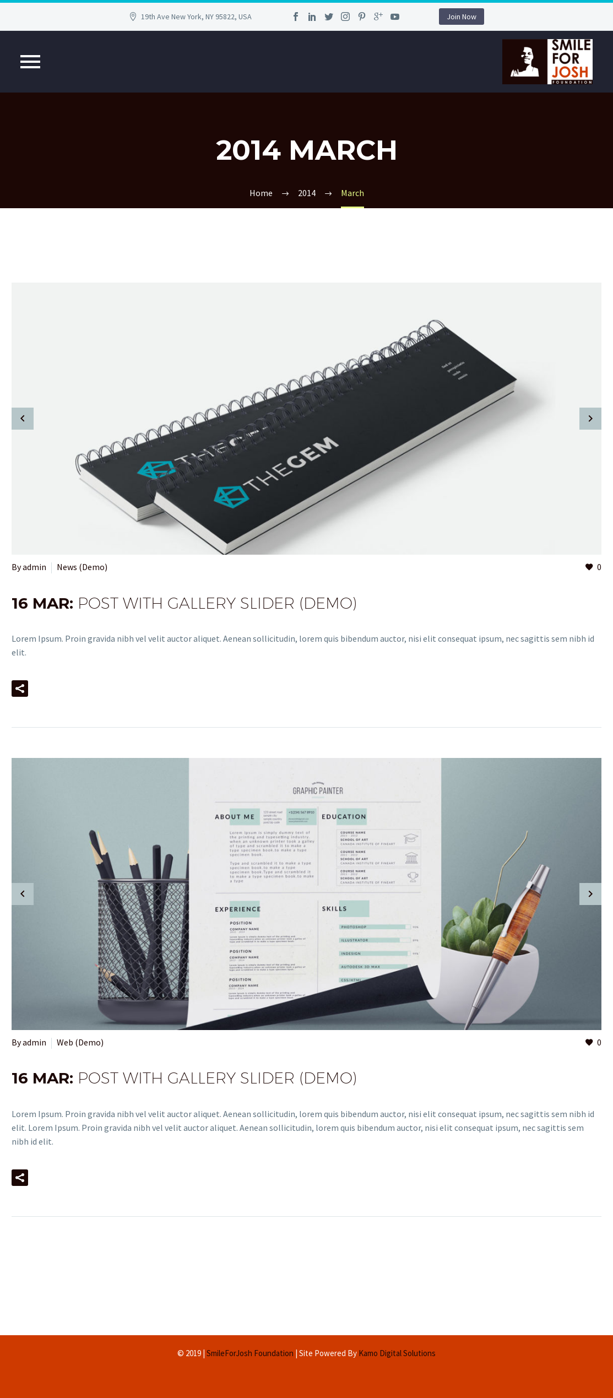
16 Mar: (184, 603)
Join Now (461, 16)
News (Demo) (82, 566)
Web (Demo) (80, 1042)
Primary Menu (30, 61)
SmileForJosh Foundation (250, 1353)
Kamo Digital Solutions (397, 1353)
